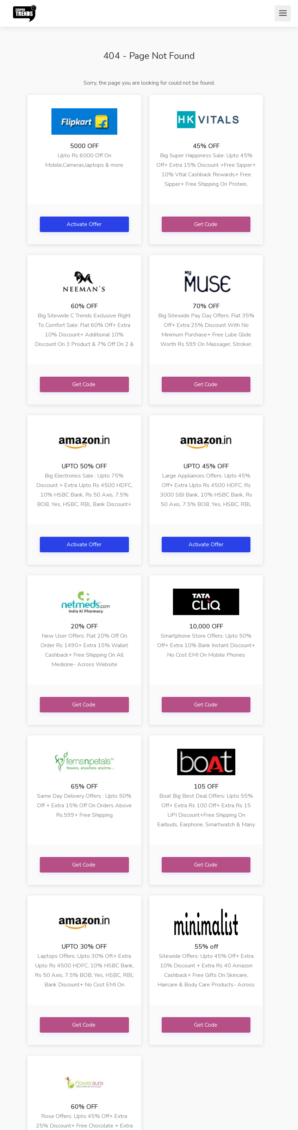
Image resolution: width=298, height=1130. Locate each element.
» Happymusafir (89, 1007)
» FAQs (36, 1018)
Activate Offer (66, 224)
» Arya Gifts (84, 1049)
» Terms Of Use (40, 1034)
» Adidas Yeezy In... (207, 1034)
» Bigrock (160, 1007)
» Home (36, 1007)
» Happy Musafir (120, 1034)
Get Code (149, 228)
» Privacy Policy (38, 1055)
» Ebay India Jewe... (163, 1034)
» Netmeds (83, 1028)
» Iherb (118, 1007)
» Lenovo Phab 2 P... (207, 1012)
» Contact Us (38, 1076)
